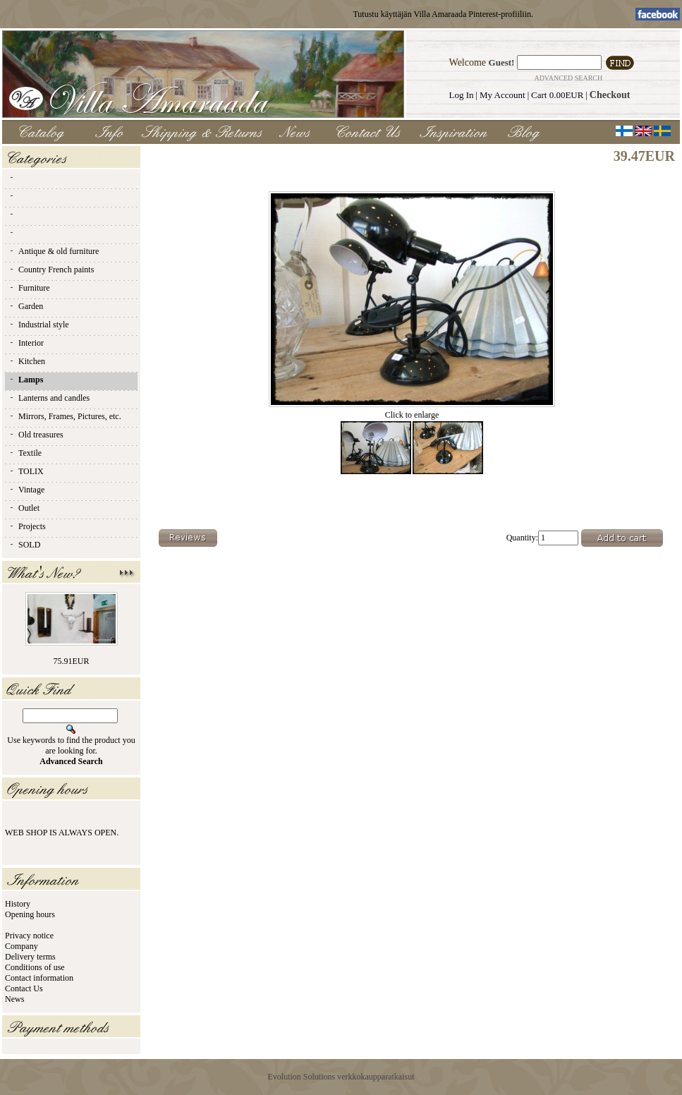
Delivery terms (30, 957)
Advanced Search (568, 78)
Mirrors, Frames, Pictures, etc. (64, 416)
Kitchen (26, 361)
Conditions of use (35, 967)
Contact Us (24, 988)
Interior (26, 343)
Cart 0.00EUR (557, 95)
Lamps (25, 380)
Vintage (26, 490)
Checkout (610, 95)
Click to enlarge (412, 411)
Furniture (29, 288)
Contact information (39, 978)
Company (21, 946)
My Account (502, 95)
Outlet (23, 508)
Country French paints (51, 269)
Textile (25, 453)
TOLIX (26, 471)
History (17, 904)
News (14, 999)
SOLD (24, 545)
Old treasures (35, 435)
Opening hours (30, 914)
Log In (461, 95)
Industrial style (38, 324)
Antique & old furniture (53, 251)
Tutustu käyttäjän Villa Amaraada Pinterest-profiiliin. (443, 14)
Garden (25, 306)
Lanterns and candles (49, 398)
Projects (27, 526)
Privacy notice (29, 935)
